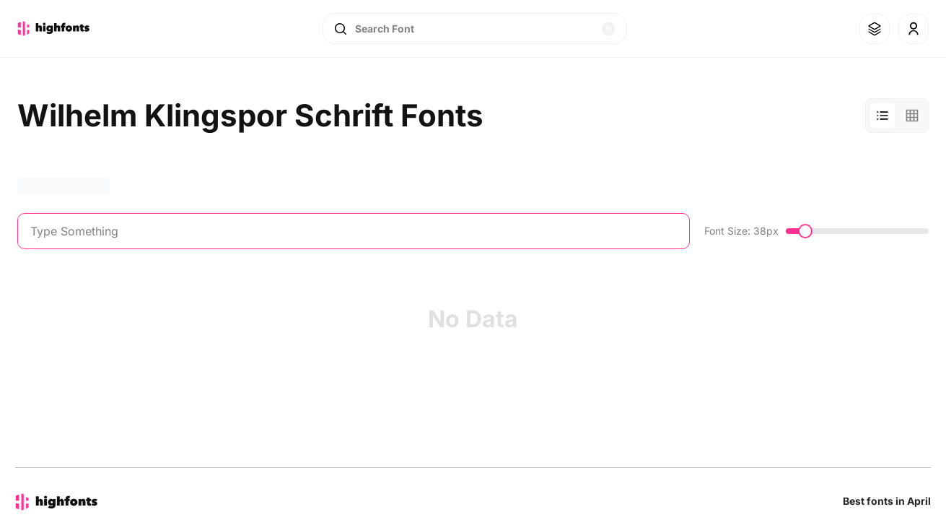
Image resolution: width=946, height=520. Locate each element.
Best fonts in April (887, 501)
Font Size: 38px (741, 231)
